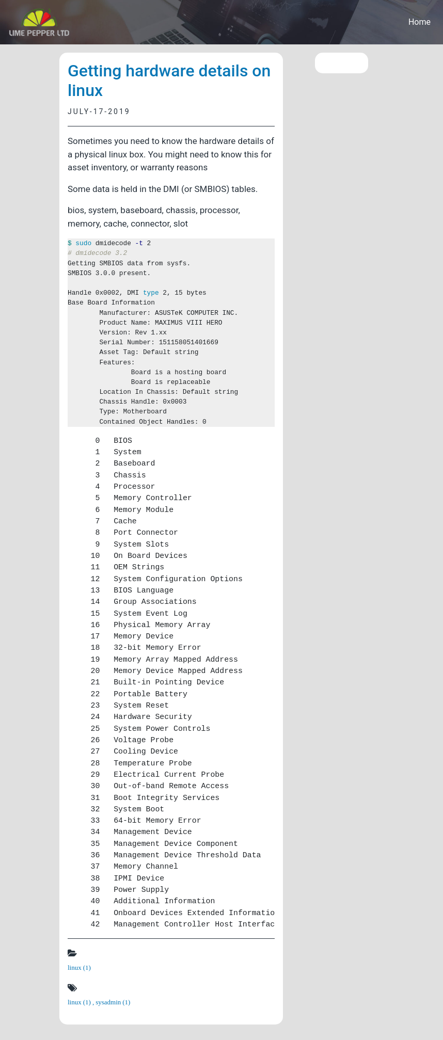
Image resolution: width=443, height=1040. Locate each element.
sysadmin (113, 1002)
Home (419, 22)
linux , (82, 1002)
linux (79, 967)
